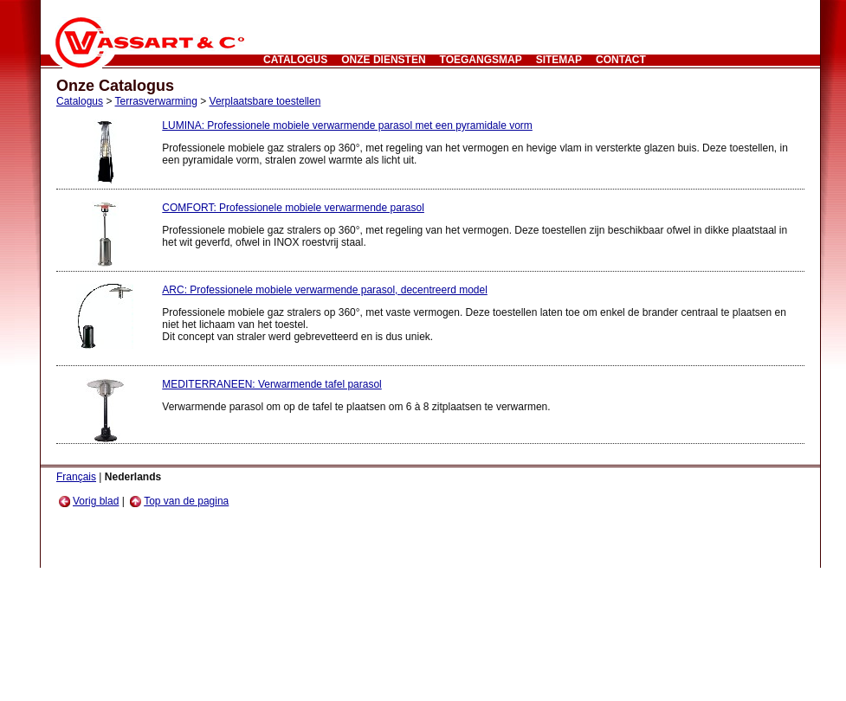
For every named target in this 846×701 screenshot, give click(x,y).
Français (76, 477)
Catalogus (295, 60)
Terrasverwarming (156, 101)
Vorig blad (89, 501)
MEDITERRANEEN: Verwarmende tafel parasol (271, 384)
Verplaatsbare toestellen (265, 101)
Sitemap (559, 60)
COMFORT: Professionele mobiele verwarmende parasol (293, 208)
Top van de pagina (179, 501)
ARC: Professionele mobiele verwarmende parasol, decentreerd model (325, 290)
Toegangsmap (481, 60)
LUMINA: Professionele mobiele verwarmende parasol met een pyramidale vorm (347, 125)
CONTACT (621, 60)
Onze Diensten (383, 60)
